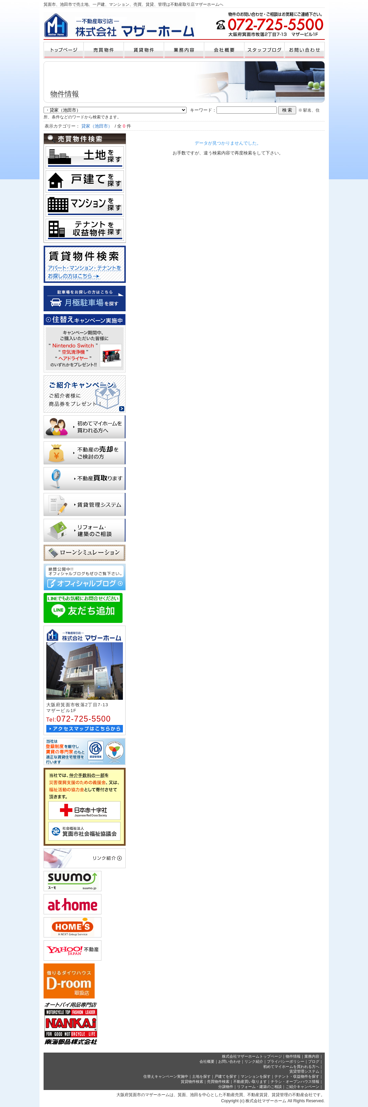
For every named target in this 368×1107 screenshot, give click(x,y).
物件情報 (293, 1056)
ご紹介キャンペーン (302, 1087)
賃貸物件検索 (192, 1081)
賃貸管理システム (304, 1071)
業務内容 (311, 1056)
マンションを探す (256, 1076)
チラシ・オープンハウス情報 (295, 1081)
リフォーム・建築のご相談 (259, 1087)
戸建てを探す (225, 1076)
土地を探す (201, 1076)
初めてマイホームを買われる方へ (291, 1066)
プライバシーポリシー (285, 1061)
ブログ (313, 1061)
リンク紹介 (253, 1061)
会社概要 (206, 1061)
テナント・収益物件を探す (296, 1076)
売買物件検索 (218, 1081)
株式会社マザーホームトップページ (252, 1056)
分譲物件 (225, 1087)
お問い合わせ (229, 1061)
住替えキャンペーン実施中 (165, 1076)
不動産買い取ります (250, 1081)
